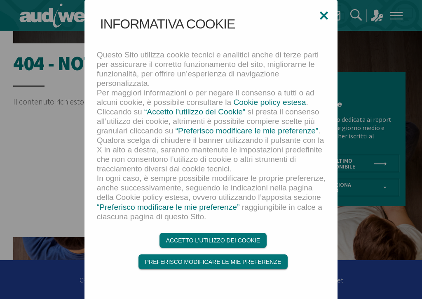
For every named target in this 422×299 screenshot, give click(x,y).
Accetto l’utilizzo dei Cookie (213, 240)
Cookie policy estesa (270, 102)
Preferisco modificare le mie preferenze (213, 262)
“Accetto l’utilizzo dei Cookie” (194, 111)
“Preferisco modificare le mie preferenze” (247, 130)
